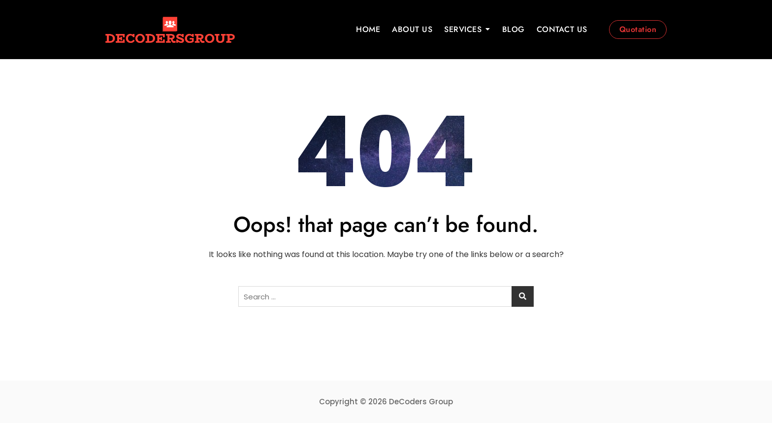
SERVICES (463, 29)
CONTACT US (562, 29)
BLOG (513, 29)
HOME (368, 29)
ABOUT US (412, 29)
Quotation (638, 29)
